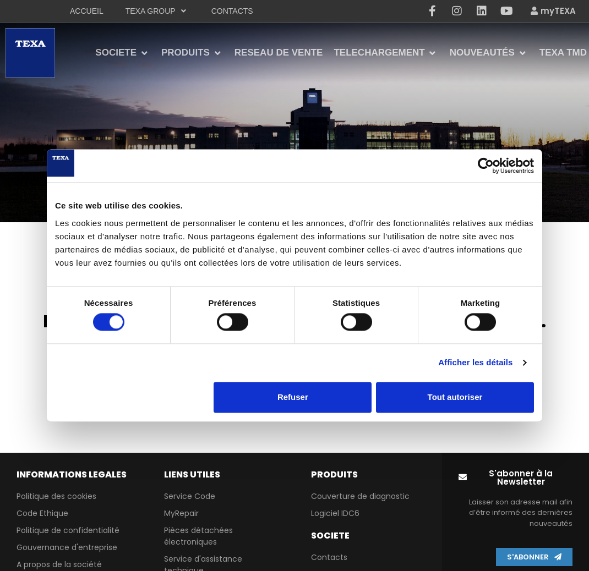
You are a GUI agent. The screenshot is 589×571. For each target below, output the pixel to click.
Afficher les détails (475, 362)
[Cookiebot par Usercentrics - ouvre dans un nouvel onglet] (486, 165)
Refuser (292, 397)
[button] (516, 477)
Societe (330, 535)
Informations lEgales (72, 474)
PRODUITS (334, 474)
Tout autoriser (455, 397)
